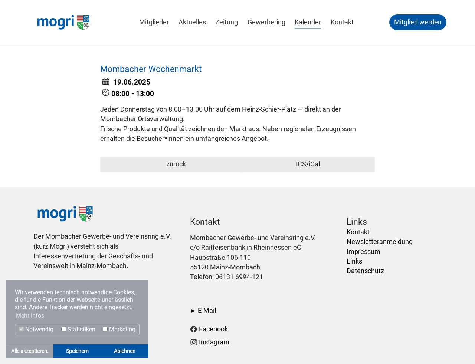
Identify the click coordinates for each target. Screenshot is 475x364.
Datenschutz (365, 271)
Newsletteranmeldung (380, 241)
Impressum (363, 251)
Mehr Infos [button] (30, 315)
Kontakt (358, 232)
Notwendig (36, 329)
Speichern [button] (77, 351)
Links (354, 261)
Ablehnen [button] (124, 351)
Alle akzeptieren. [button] (30, 351)
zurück (175, 164)
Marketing (119, 329)
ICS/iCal (308, 164)
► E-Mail (203, 310)
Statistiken (78, 329)
